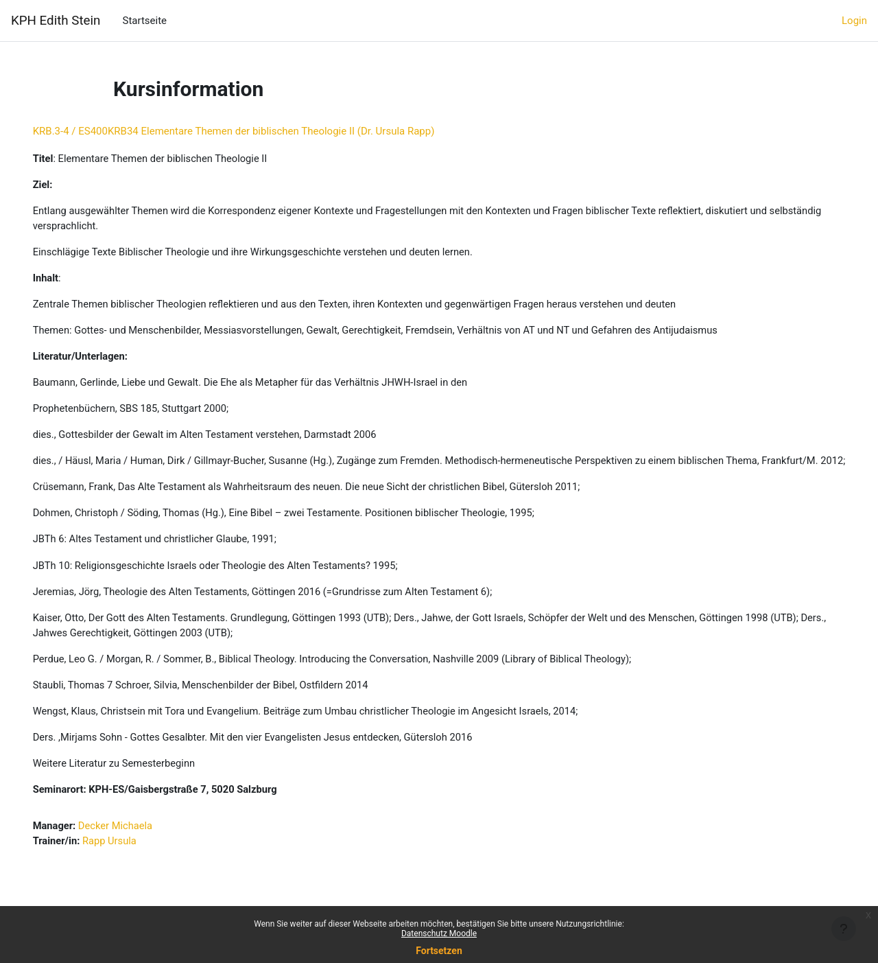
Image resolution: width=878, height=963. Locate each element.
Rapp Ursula (130, 865)
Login (854, 20)
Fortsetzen (439, 950)
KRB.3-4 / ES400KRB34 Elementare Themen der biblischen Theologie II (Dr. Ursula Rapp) (253, 131)
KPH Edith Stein (55, 20)
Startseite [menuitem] (144, 20)
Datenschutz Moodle (439, 933)
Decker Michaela (137, 850)
